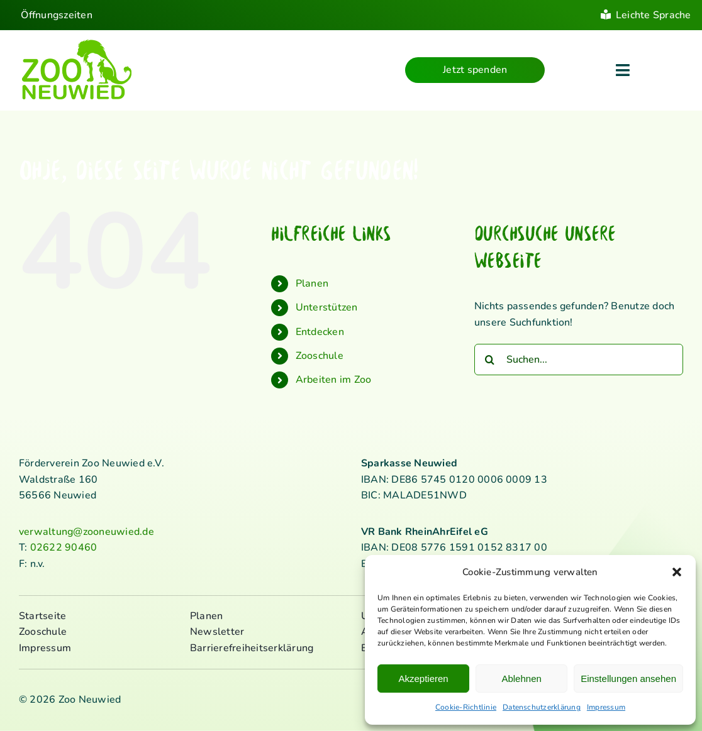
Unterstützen (327, 307)
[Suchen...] (578, 359)
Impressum (606, 707)
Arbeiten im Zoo (334, 380)
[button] (677, 572)
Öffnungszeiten (56, 15)
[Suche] (490, 359)
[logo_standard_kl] (77, 43)
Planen (312, 283)
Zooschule (319, 356)
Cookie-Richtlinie (465, 707)
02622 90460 (64, 547)
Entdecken (320, 332)
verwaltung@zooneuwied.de (86, 532)
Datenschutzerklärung (542, 707)
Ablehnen (521, 678)
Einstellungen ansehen (628, 678)
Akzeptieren (423, 678)
